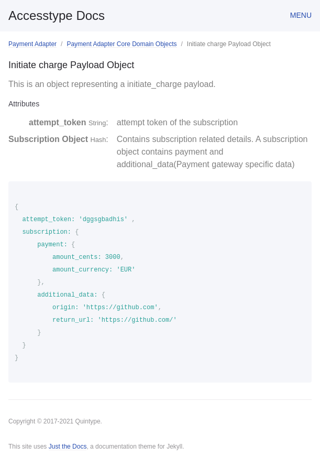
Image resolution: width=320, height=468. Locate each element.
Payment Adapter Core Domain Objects (121, 44)
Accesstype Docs (56, 15)
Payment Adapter (32, 44)
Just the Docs (68, 446)
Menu (301, 15)
